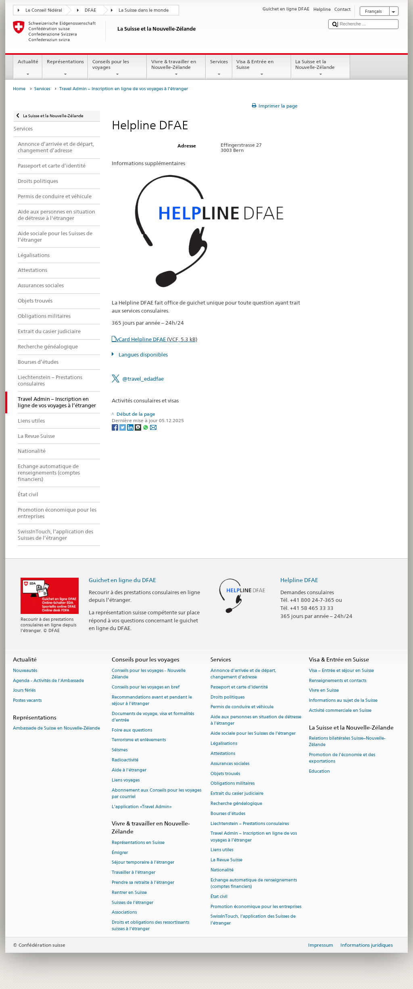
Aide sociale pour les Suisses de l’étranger (253, 733)
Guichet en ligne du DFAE (122, 579)
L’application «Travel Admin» (142, 806)
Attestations (223, 753)
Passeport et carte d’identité (239, 687)
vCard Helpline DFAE (156, 339)
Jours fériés (24, 690)
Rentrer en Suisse (129, 892)
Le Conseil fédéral (43, 10)
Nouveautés (25, 670)
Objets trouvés (225, 773)
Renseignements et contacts (337, 680)
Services (219, 68)
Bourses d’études (228, 813)
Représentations (65, 68)
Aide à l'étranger (129, 770)
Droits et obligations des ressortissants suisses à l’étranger (150, 926)
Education (319, 771)
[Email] (153, 427)
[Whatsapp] (146, 427)
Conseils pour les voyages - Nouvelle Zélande (149, 674)
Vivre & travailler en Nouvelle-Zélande (176, 68)
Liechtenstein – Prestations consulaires (250, 823)
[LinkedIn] (131, 427)
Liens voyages (126, 780)
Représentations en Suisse (138, 842)
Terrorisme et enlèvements (139, 740)
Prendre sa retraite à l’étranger (143, 882)
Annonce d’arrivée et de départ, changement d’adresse (243, 674)
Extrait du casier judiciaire (237, 793)
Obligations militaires (232, 783)
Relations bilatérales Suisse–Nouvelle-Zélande (347, 742)
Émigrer (120, 852)
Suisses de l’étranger (132, 902)
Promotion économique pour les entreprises (256, 906)
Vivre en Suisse (324, 690)
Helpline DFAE (299, 579)
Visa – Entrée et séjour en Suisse (341, 670)
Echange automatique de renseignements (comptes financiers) (254, 883)
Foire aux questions (132, 730)
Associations (124, 912)
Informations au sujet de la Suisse (343, 700)
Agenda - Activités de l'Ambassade (48, 680)
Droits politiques (227, 697)
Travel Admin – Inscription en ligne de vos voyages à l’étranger (254, 837)
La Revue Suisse (226, 860)
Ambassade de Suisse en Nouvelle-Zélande (56, 728)
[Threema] (138, 427)
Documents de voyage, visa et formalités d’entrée (153, 717)
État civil (219, 896)
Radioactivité (125, 760)
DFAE (90, 10)
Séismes (119, 750)
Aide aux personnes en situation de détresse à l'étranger (256, 720)
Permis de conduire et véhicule (242, 707)
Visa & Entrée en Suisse (262, 68)
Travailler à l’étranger (133, 872)
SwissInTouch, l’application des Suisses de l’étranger (253, 920)
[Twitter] (123, 427)
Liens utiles (222, 850)
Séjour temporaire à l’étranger (143, 862)
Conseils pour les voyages (117, 68)
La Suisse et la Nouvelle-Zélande (321, 68)
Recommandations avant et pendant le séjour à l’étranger (152, 700)
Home (19, 88)
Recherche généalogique (236, 803)
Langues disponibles (142, 354)
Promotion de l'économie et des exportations (342, 758)
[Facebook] (115, 427)
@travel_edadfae (143, 378)
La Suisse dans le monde (144, 10)
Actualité (28, 68)
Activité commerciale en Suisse (340, 710)
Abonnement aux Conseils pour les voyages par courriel (156, 793)
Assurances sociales (230, 763)
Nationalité (222, 870)
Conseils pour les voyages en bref (145, 687)
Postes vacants (27, 700)
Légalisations (224, 743)
